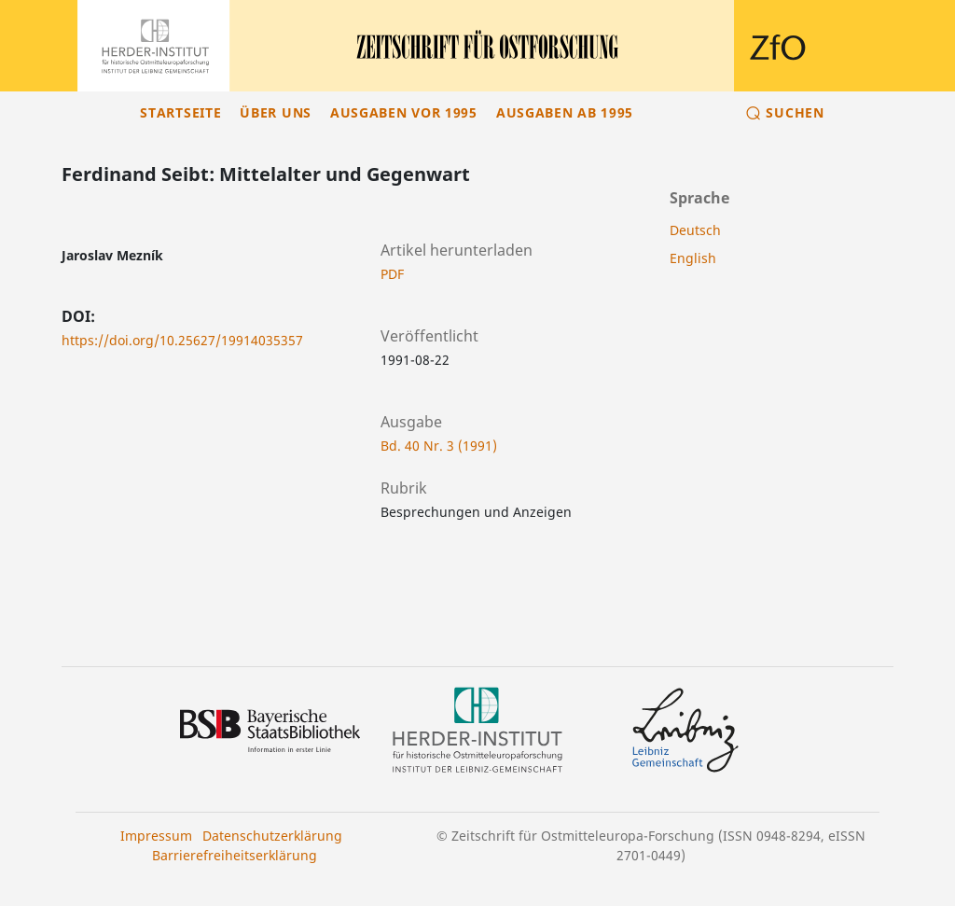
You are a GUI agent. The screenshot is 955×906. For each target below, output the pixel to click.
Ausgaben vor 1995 (404, 112)
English (693, 258)
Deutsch (695, 230)
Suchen (795, 112)
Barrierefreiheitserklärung (234, 855)
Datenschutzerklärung (272, 835)
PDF (392, 274)
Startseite (180, 112)
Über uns (275, 112)
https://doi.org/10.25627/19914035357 (182, 340)
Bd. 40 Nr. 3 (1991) (439, 445)
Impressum (156, 835)
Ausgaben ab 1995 (564, 112)
